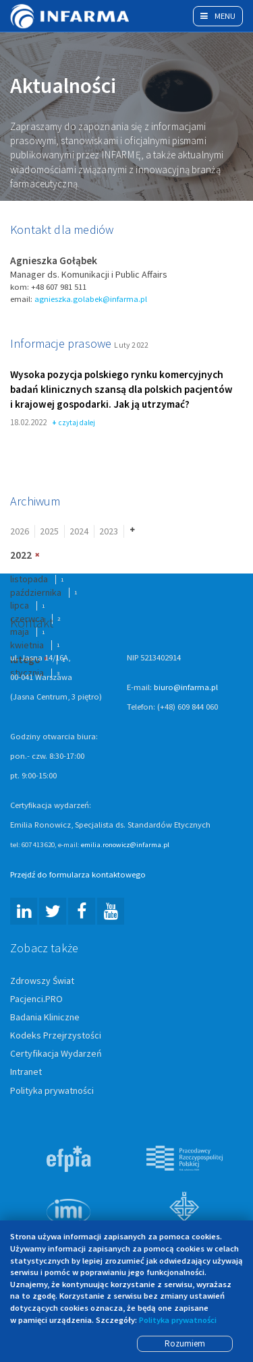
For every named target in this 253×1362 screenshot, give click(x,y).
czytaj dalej (74, 424)
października (35, 593)
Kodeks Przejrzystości (55, 1036)
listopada (29, 580)
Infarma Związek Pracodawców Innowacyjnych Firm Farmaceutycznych (71, 16)
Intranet (26, 1073)
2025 (49, 532)
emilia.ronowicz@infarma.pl (125, 845)
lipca (19, 606)
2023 (108, 532)
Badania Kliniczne (45, 1018)
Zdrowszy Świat (42, 981)
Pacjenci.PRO (36, 1000)
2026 (19, 532)
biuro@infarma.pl (186, 688)
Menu (218, 16)
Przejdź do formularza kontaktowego (78, 875)
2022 (21, 556)
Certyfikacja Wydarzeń (56, 1055)
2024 (78, 532)
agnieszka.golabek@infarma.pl (90, 300)
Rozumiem (185, 1343)
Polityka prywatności (52, 1091)
